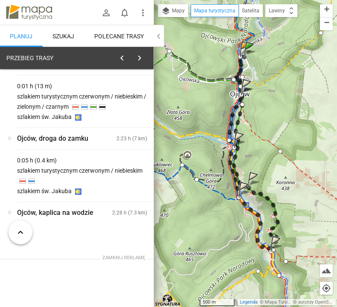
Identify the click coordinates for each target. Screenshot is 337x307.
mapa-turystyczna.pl (29, 12)
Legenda (249, 302)
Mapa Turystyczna (284, 302)
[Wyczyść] (144, 56)
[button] (250, 57)
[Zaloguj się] (106, 13)
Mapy (173, 11)
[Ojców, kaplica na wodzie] (46, 189)
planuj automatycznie (120, 118)
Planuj (21, 36)
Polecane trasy (119, 36)
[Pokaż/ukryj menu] (143, 13)
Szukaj (63, 36)
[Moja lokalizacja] (326, 288)
